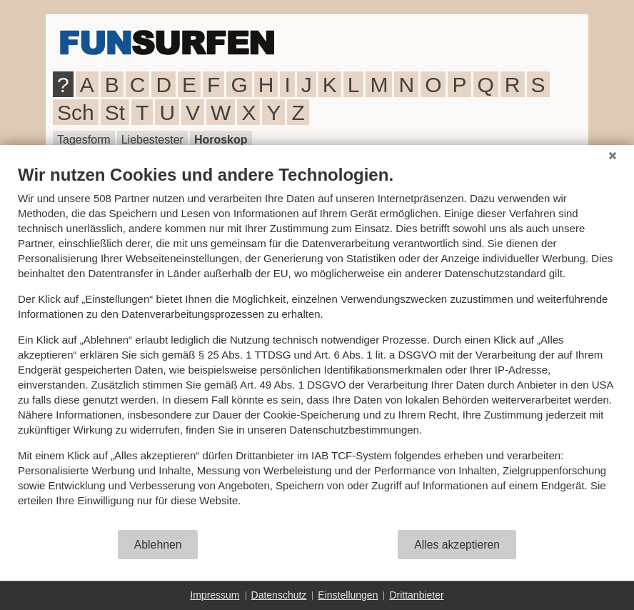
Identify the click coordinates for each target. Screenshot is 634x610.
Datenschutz (279, 595)
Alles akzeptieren (457, 545)
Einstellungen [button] (348, 595)
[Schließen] (612, 155)
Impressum (214, 595)
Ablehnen (158, 545)
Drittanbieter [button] (416, 595)
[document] (317, 346)
